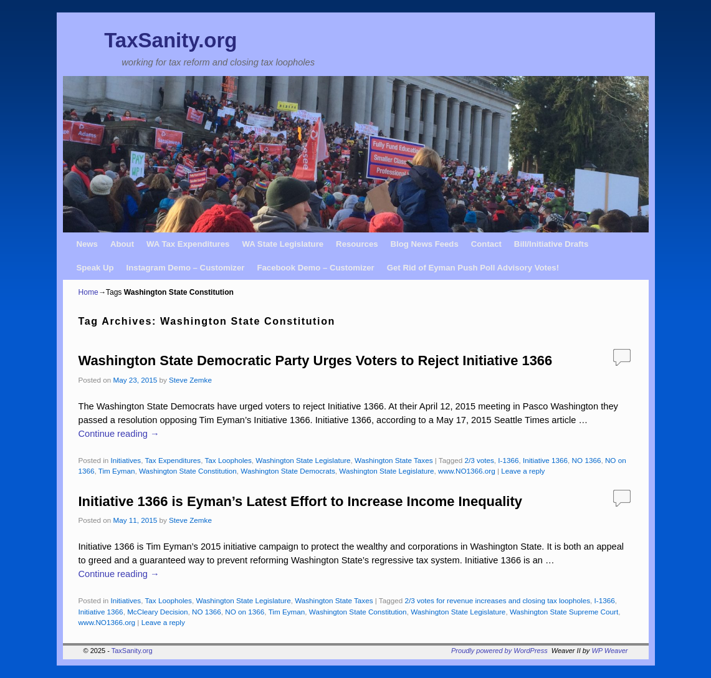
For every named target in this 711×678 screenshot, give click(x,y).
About (122, 244)
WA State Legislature (282, 244)
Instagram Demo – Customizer (185, 267)
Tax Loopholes (227, 460)
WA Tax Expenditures (187, 244)
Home (88, 292)
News (87, 244)
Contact (486, 244)
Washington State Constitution (188, 471)
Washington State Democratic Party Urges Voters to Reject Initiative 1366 (316, 360)
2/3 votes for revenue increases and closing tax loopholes (497, 600)
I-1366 (508, 460)
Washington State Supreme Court (564, 612)
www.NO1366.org (466, 471)
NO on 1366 (244, 612)
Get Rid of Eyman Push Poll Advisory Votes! (473, 267)
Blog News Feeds (425, 244)
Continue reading (119, 434)
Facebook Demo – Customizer (315, 267)
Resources (357, 244)
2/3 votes (479, 460)
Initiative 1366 (545, 460)
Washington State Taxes (393, 460)
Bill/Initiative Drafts (551, 244)
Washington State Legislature (302, 460)
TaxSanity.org (170, 40)
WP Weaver (609, 650)
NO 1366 (586, 460)
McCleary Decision (157, 612)
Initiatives (125, 460)
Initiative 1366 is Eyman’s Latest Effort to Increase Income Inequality (300, 501)
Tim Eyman (116, 471)
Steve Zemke (190, 380)
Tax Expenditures (173, 460)
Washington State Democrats (288, 471)
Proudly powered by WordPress (499, 650)
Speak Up (95, 267)
